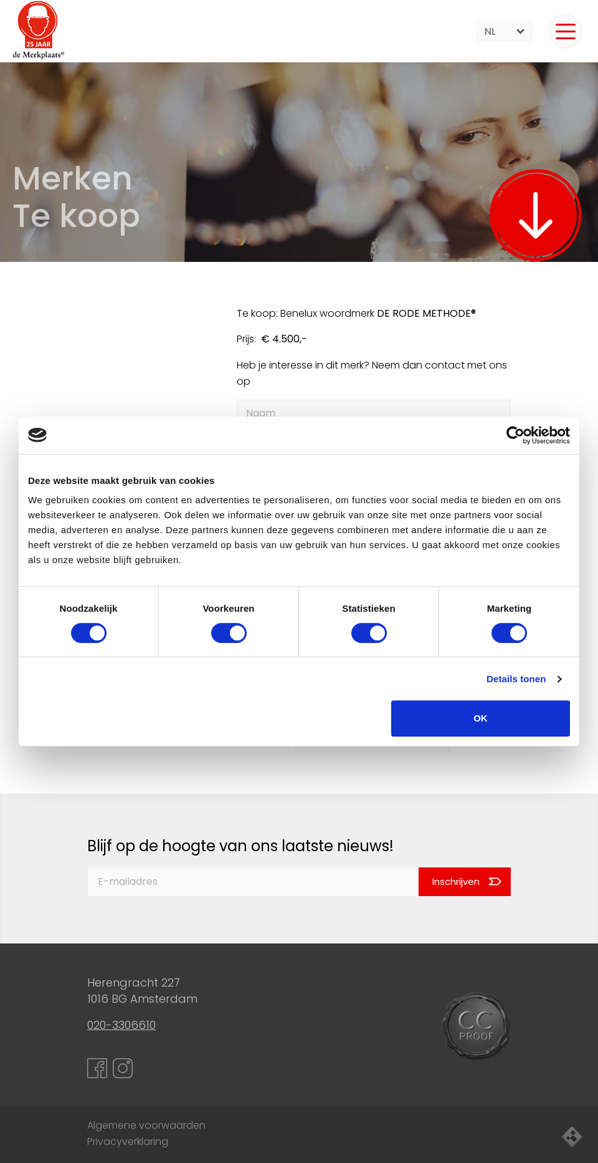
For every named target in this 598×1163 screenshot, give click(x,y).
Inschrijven (456, 881)
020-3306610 (121, 1025)
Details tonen (516, 678)
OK (480, 718)
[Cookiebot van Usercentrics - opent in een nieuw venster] (515, 435)
